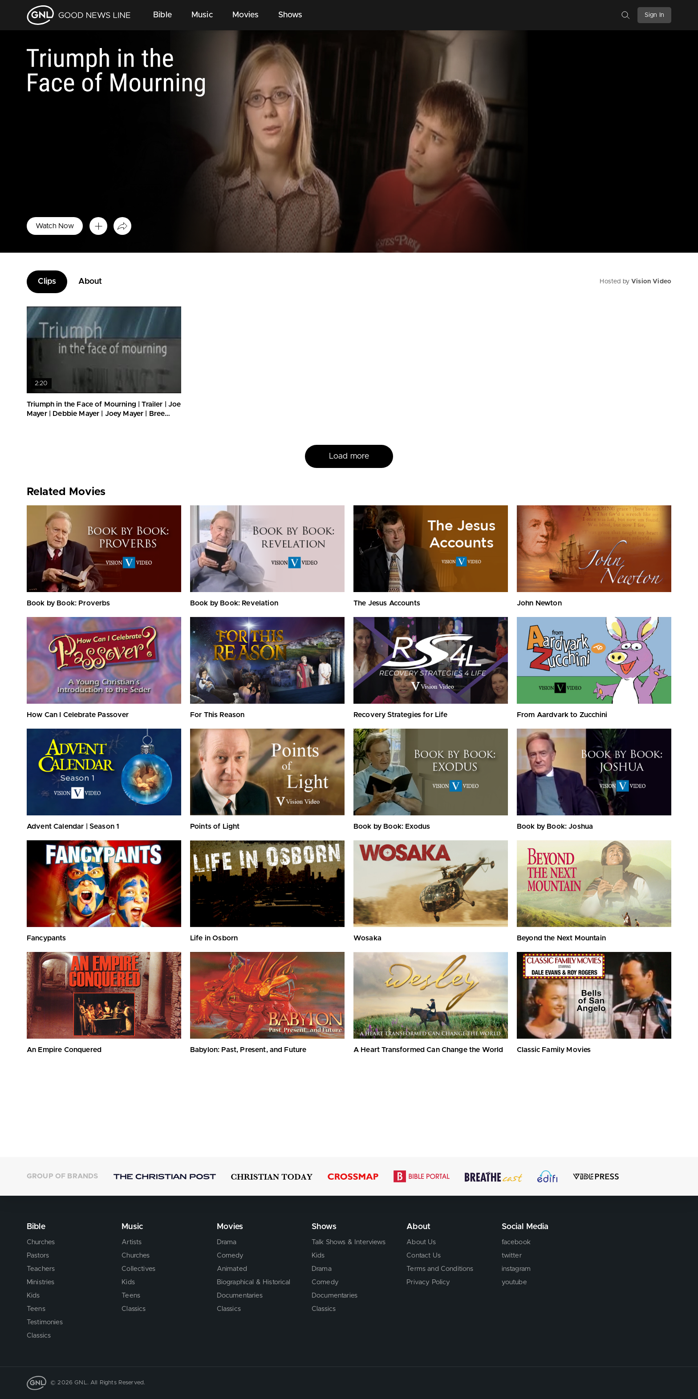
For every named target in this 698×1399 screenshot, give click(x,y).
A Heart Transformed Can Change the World (428, 1049)
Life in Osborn (214, 938)
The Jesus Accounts (386, 603)
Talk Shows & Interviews (349, 1242)
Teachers (41, 1269)
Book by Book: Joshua (555, 826)
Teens (36, 1309)
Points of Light (214, 826)
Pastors (38, 1255)
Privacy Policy (428, 1282)
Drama (227, 1242)
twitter (512, 1255)
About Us (421, 1242)
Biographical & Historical (254, 1282)
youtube (514, 1282)
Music (202, 15)
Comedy (230, 1255)
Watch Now (55, 226)
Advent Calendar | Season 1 (73, 826)
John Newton (539, 603)
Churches (41, 1242)
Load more (349, 456)
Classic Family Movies (554, 1049)
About (90, 282)
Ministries (41, 1282)
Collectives (138, 1269)
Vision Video (651, 281)
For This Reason (217, 714)
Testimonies (45, 1322)
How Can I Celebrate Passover (78, 714)
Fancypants (46, 938)
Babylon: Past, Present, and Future (248, 1049)
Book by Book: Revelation (234, 603)
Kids (33, 1295)
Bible (162, 15)
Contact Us (423, 1255)
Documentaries (240, 1295)
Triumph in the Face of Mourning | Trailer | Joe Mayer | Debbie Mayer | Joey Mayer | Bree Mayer (104, 414)
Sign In (654, 15)
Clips (47, 282)
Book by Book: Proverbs (68, 603)
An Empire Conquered (64, 1049)
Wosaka (367, 938)
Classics (39, 1335)
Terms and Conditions (439, 1269)
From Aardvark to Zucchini (562, 714)
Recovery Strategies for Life (400, 714)
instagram (516, 1269)
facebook (516, 1242)
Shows (290, 15)
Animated (232, 1269)
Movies (245, 15)
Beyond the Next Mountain (561, 938)
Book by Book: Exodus (391, 826)
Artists (132, 1242)
